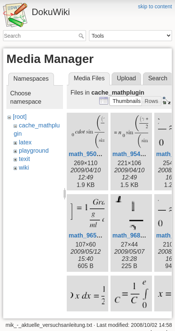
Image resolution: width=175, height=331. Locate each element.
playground (34, 150)
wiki (24, 167)
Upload (126, 78)
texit (24, 159)
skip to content (155, 6)
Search (82, 35)
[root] (19, 116)
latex (25, 142)
